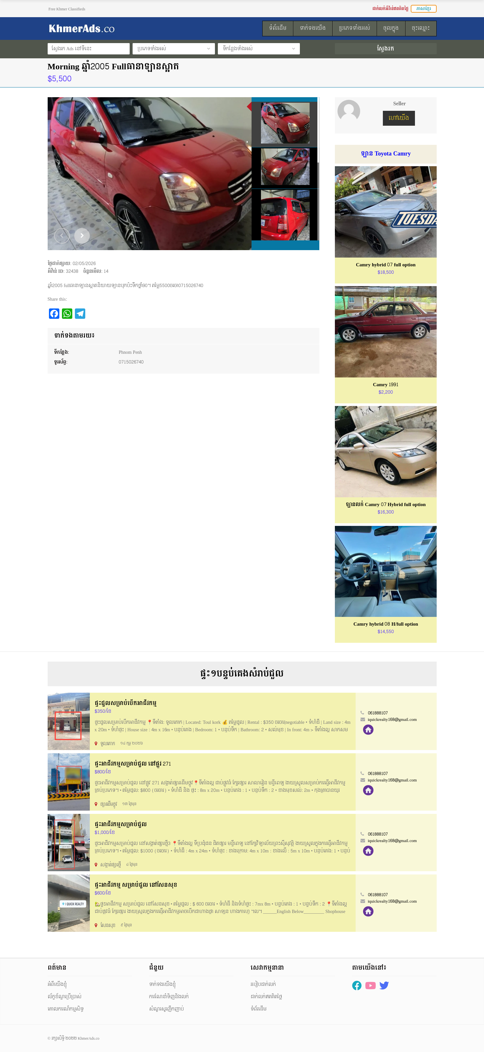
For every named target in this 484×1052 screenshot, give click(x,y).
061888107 (378, 713)
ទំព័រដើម (258, 1009)
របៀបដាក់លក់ (263, 984)
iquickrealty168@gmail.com (392, 719)
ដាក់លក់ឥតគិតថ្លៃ (266, 997)
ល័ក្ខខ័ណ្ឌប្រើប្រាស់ (64, 997)
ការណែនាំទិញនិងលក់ (169, 997)
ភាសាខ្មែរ (423, 8)
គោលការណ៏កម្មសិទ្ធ (66, 1009)
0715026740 (131, 362)
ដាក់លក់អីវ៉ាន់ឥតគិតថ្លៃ (390, 8)
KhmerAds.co (89, 1038)
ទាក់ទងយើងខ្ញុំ (162, 984)
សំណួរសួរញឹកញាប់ (166, 1009)
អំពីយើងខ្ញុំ (57, 984)
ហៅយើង (399, 118)
